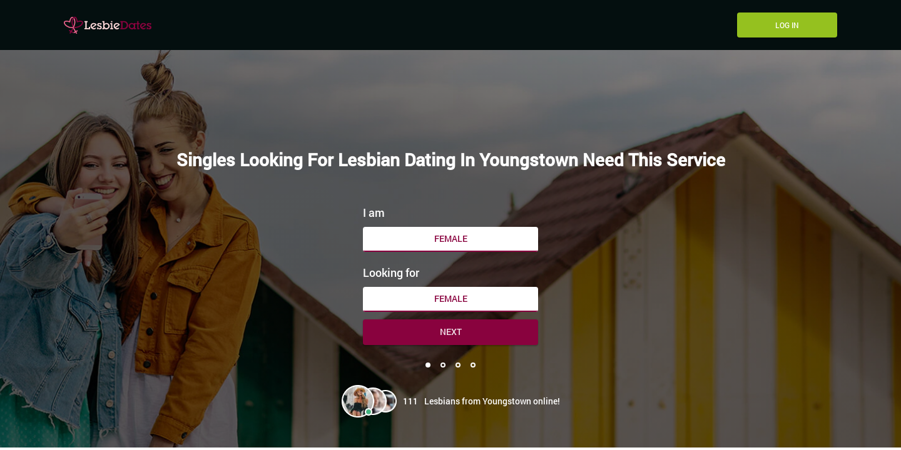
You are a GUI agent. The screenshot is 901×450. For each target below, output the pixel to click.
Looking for (391, 272)
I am (374, 212)
